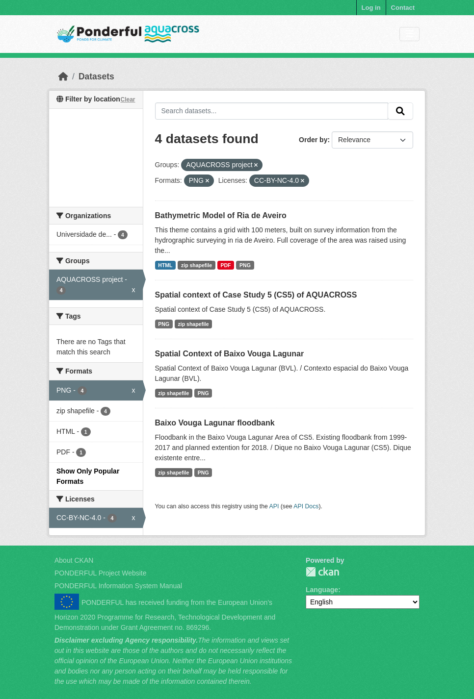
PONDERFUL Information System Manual (118, 586)
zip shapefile (196, 265)
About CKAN (73, 560)
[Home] (63, 76)
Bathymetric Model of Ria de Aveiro (221, 215)
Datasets (96, 76)
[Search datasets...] (272, 111)
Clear (127, 99)
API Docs (305, 506)
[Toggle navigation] (409, 34)
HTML (165, 265)
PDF (226, 265)
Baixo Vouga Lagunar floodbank (215, 423)
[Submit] (400, 111)
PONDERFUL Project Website (100, 573)
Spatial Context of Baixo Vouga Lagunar (229, 354)
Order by (313, 140)
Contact (403, 7)
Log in (371, 7)
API (274, 506)
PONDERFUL (322, 572)
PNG (245, 265)
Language (322, 590)
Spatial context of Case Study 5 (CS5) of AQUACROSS (256, 295)
